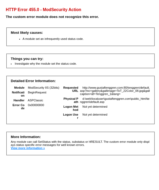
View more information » (28, 148)
